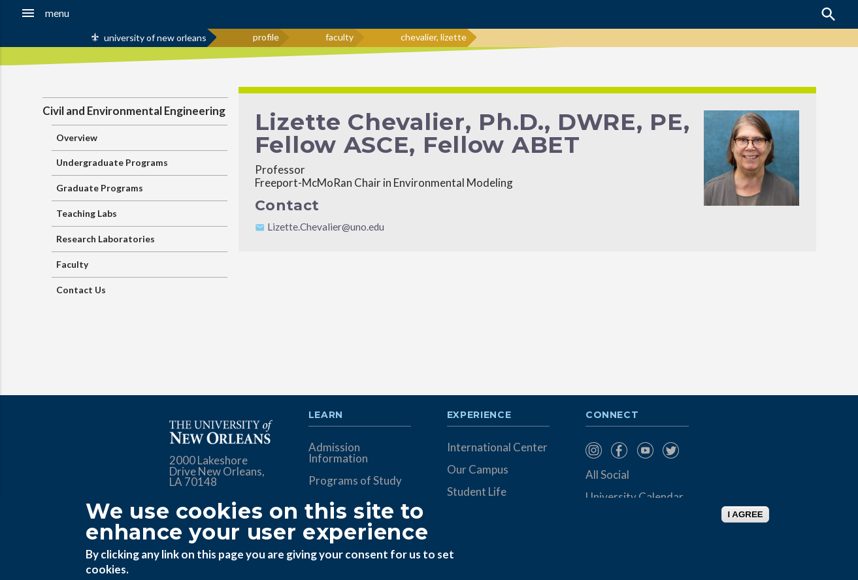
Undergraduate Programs (112, 162)
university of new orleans (155, 37)
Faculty (72, 264)
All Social (607, 474)
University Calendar (635, 497)
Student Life (476, 491)
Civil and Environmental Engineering (133, 111)
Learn (325, 415)
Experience (479, 415)
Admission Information (338, 452)
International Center (497, 447)
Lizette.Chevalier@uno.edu (325, 227)
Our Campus (477, 469)
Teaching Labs (86, 213)
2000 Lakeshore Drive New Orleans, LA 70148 (217, 471)
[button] (80, 13)
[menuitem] (595, 450)
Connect (612, 415)
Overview (76, 137)
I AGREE (745, 514)
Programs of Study (355, 480)
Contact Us (81, 289)
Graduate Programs (99, 187)
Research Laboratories (105, 238)
